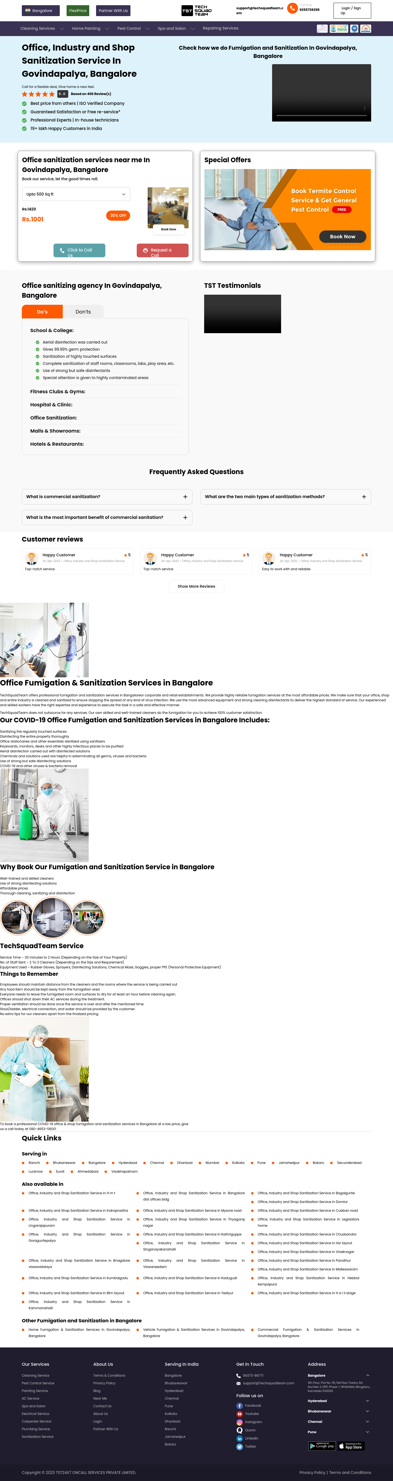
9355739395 (309, 9)
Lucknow (36, 1171)
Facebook (248, 1405)
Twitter (246, 1446)
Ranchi (34, 1162)
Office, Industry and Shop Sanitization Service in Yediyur (188, 1293)
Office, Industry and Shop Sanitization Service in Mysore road (192, 1210)
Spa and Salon (177, 28)
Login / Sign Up (351, 10)
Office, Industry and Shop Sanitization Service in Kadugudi (190, 1278)
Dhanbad (184, 1162)
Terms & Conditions (109, 1375)
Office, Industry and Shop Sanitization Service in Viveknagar (306, 1251)
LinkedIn (247, 1438)
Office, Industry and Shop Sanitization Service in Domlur (303, 1201)
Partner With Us (113, 10)
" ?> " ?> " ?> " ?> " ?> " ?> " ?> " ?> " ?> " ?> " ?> (76, 194)
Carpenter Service (36, 1421)
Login (97, 1421)
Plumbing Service (36, 1429)
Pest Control (134, 28)
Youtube (247, 1413)
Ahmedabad (88, 1171)
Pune (262, 1162)
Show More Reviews (196, 586)
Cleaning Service (35, 1375)
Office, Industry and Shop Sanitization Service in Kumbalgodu (78, 1278)
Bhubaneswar (64, 1162)
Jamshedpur (289, 1162)
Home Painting (91, 28)
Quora (245, 1430)
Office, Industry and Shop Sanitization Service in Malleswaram (308, 1269)
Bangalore (97, 1162)
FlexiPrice (78, 10)
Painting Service (35, 1390)
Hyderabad (128, 1162)
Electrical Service (35, 1413)
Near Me (100, 1398)
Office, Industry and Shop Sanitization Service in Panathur (304, 1260)
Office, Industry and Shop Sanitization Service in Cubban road (308, 1210)
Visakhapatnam (124, 1171)
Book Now (168, 229)
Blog (96, 1390)
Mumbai (212, 1162)
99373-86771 (253, 1375)
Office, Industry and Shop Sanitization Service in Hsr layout (305, 1243)
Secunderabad (349, 1162)
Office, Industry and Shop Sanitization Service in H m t (72, 1193)
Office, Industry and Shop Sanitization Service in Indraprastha (78, 1210)
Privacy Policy (104, 1383)
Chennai (157, 1162)
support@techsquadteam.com (259, 10)
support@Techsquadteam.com (268, 1383)
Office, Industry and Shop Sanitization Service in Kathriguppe (192, 1234)
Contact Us (102, 1406)
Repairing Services (220, 28)
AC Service (30, 1398)
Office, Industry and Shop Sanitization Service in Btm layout (76, 1293)
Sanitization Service (37, 1436)
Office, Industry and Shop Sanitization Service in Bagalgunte (306, 1193)
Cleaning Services (42, 28)
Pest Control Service (38, 1383)
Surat (60, 1171)
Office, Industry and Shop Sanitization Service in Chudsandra (307, 1234)
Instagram (249, 1422)
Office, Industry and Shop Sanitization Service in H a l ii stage (307, 1293)
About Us (100, 1413)
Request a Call (161, 252)
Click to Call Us (80, 252)
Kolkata (238, 1162)
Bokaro (318, 1162)
